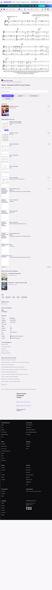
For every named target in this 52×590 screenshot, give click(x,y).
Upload (42, 2)
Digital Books (28, 481)
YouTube (3, 467)
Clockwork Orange (5, 346)
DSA (2, 455)
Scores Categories (29, 474)
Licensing (3, 443)
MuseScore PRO (4, 434)
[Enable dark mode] (42, 9)
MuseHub (3, 493)
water (14, 389)
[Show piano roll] (48, 9)
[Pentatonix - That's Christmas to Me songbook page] (4, 286)
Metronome (3, 460)
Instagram (3, 479)
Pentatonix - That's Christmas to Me (17, 282)
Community (28, 434)
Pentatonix (5, 311)
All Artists (28, 472)
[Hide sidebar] (22, 299)
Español (2, 507)
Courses (27, 477)
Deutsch (3, 505)
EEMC (2, 496)
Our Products (4, 432)
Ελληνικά (3, 512)
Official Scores (29, 479)
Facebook (3, 469)
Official (6, 130)
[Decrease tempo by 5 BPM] (34, 9)
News (27, 484)
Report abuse (28, 427)
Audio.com (3, 491)
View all (49, 267)
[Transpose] (27, 9)
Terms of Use (4, 448)
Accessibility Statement (6, 451)
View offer (42, 5)
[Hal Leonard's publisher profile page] (11, 80)
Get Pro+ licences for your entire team (33, 491)
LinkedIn (3, 474)
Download (28, 443)
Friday (2, 348)
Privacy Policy (4, 446)
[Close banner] (48, 6)
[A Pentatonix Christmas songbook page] (4, 277)
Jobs (2, 427)
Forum (27, 448)
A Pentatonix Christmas (14, 273)
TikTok (2, 477)
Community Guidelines (30, 429)
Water (2, 310)
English (2, 502)
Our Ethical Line (29, 424)
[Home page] (6, 2)
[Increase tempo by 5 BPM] (38, 9)
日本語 (2, 514)
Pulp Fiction (3, 350)
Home (2, 389)
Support (3, 429)
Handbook (28, 446)
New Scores (28, 469)
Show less (4, 384)
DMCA (2, 453)
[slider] (0, 11)
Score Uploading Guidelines (31, 432)
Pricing (2, 458)
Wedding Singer (4, 352)
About (2, 424)
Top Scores (28, 467)
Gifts (2, 436)
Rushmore (3, 344)
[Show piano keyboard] (45, 9)
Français (3, 510)
